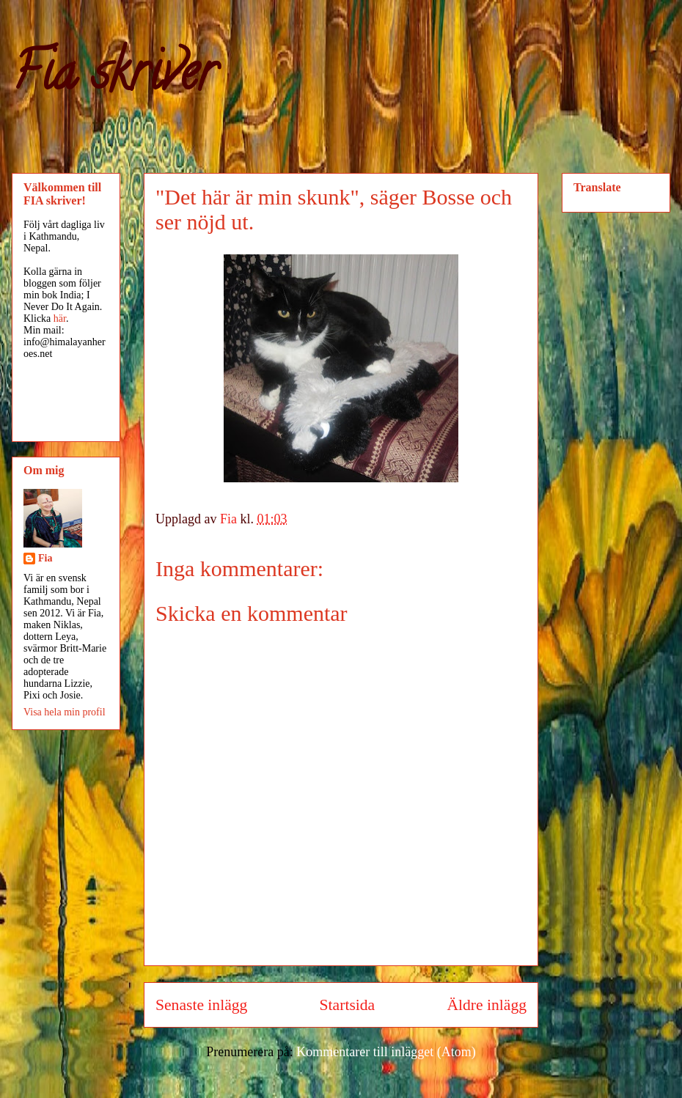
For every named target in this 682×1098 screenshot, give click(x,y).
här (60, 318)
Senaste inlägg (201, 1005)
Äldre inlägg (487, 1005)
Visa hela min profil (64, 712)
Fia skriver (114, 77)
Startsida (347, 1005)
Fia (45, 558)
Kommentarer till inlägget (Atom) (385, 1051)
